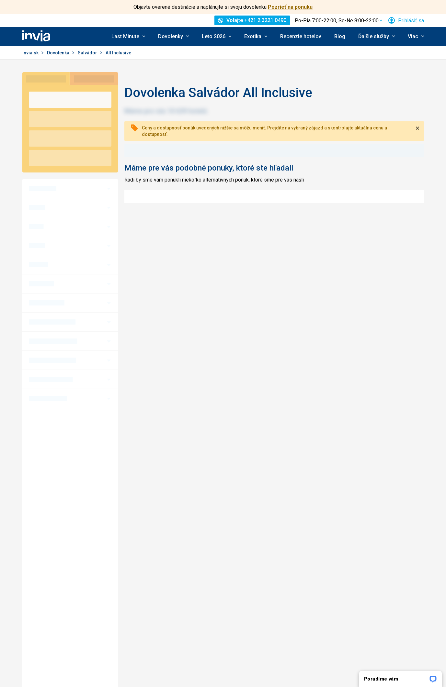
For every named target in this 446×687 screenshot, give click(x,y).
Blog (339, 36)
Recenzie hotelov (300, 36)
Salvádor (88, 52)
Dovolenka (58, 52)
